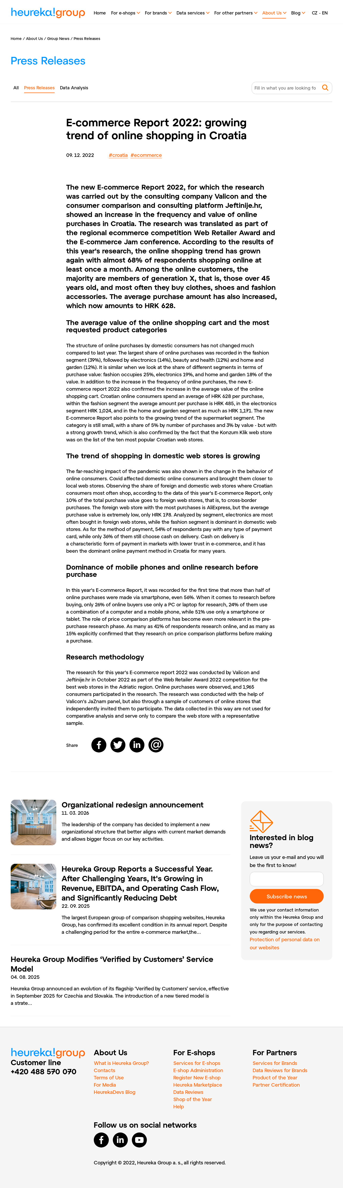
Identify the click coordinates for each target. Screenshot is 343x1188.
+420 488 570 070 (44, 1071)
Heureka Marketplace (197, 1085)
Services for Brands (275, 1063)
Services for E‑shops (196, 1063)
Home (100, 12)
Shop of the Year (192, 1099)
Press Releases (87, 38)
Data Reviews (188, 1092)
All (16, 87)
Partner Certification (276, 1085)
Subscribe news (287, 896)
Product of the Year (275, 1077)
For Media (105, 1085)
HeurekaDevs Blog (114, 1092)
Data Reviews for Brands (280, 1070)
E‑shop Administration (198, 1070)
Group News (58, 38)
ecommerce (146, 155)
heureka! (48, 13)
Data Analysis (74, 87)
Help (178, 1106)
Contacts (104, 1070)
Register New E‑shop (197, 1077)
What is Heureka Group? (121, 1063)
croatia (118, 155)
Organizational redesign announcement (133, 804)
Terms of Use (109, 1077)
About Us (34, 38)
